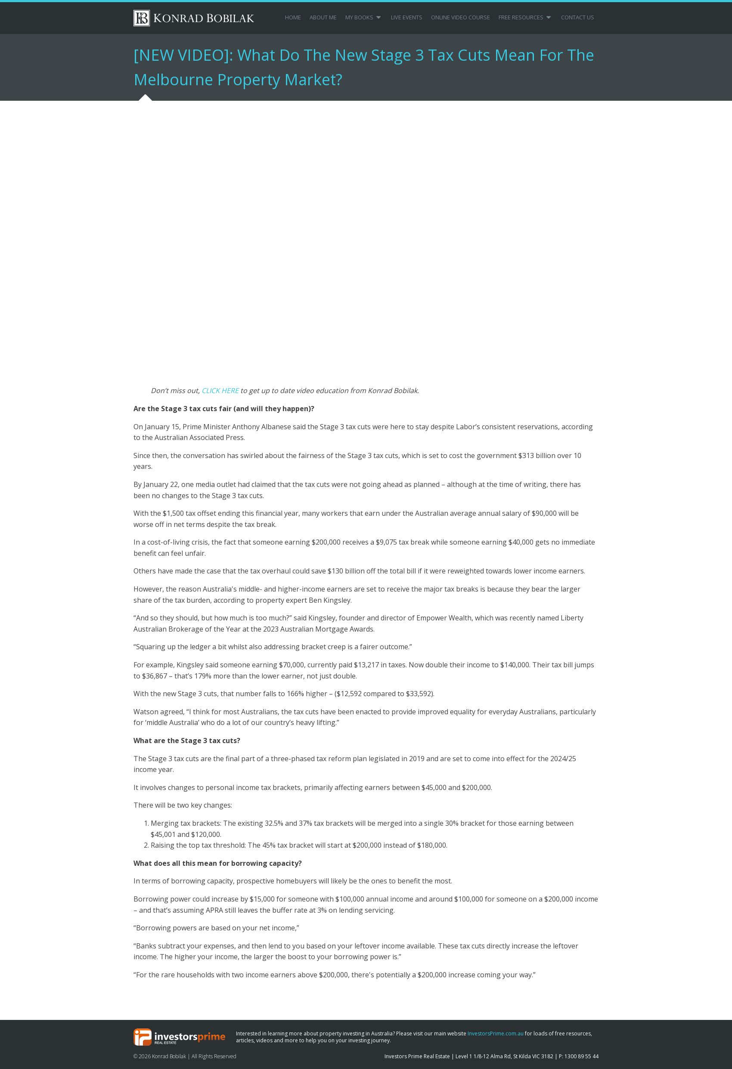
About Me (323, 17)
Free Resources (525, 17)
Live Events (406, 17)
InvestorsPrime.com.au (496, 1033)
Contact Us (577, 17)
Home (293, 17)
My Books (363, 17)
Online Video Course (460, 17)
